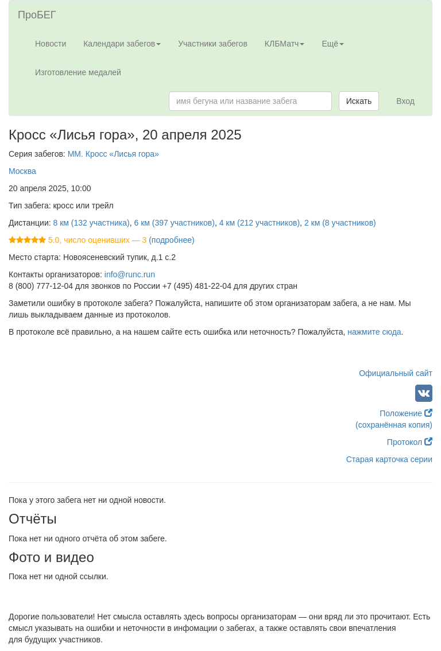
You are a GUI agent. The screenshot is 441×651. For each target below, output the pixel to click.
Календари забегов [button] (122, 43)
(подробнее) (171, 240)
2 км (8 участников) (340, 222)
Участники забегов (212, 43)
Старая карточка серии (389, 459)
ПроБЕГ (37, 15)
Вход (405, 101)
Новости (50, 43)
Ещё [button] (333, 43)
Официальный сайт (395, 373)
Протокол (409, 442)
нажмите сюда (374, 331)
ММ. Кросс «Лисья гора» (113, 153)
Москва (22, 171)
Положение (406, 413)
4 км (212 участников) (259, 222)
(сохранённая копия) (393, 424)
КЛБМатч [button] (285, 43)
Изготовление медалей (78, 72)
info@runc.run (130, 274)
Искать (359, 101)
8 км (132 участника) (91, 222)
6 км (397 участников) (174, 222)
